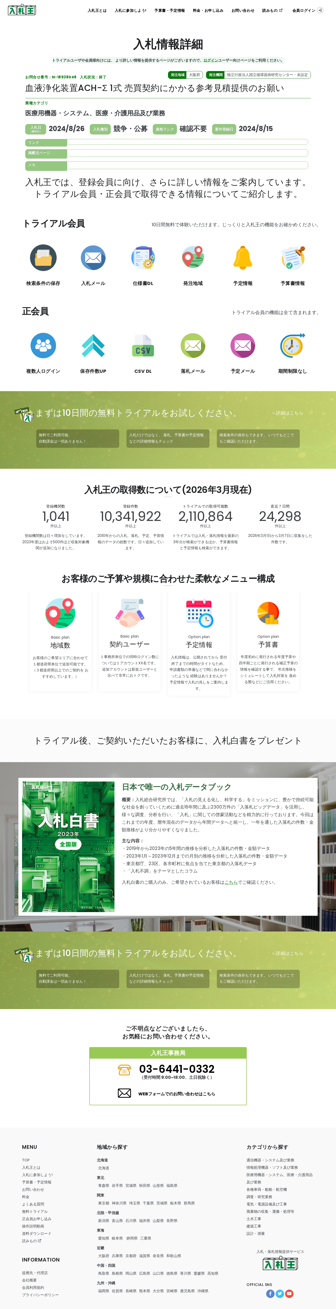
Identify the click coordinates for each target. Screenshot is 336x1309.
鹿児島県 (187, 1291)
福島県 (171, 1185)
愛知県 (103, 1238)
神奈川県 (119, 1203)
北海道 (103, 1168)
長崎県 (130, 1291)
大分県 (158, 1291)
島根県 (117, 1273)
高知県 (212, 1273)
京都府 (130, 1255)
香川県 (185, 1273)
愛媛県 (199, 1273)
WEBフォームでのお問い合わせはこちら (176, 1094)
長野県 (171, 1220)
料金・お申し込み (208, 10)
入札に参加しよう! (130, 10)
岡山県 (130, 1273)
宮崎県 (171, 1291)
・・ (266, 1189)
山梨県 (158, 1220)
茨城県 (161, 1203)
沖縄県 (202, 1291)
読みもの (272, 10)
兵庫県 (117, 1255)
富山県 (117, 1220)
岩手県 (117, 1185)
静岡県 (131, 1238)
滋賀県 (144, 1255)
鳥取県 (103, 1273)
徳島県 (171, 1273)
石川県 (130, 1220)
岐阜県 (117, 1238)
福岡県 (103, 1291)
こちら (231, 882)
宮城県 (130, 1185)
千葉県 (148, 1203)
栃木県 (175, 1203)
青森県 (103, 1185)
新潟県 (103, 1220)
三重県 (145, 1238)
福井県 (144, 1220)
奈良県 (158, 1255)
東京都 (103, 1203)
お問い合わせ (243, 10)
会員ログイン (307, 10)
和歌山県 (173, 1255)
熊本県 (144, 1291)
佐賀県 (117, 1291)
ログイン (210, 60)
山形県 (158, 1185)
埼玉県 (134, 1203)
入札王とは (97, 10)
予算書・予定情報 (169, 10)
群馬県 (189, 1203)
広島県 (144, 1273)
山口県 (158, 1273)
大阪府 (103, 1255)
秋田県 (144, 1185)
